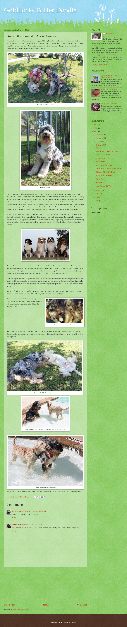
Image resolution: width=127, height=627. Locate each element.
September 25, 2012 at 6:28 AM (35, 511)
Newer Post (9, 605)
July (97, 194)
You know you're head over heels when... (108, 168)
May (97, 201)
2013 (96, 128)
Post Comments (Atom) (20, 610)
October (98, 141)
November (99, 138)
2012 (96, 132)
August (98, 190)
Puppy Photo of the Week (109, 89)
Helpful (97, 148)
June (97, 197)
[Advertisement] (45, 585)
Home (46, 605)
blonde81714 (17, 497)
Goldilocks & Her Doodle (40, 10)
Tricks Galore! (100, 162)
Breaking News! (100, 158)
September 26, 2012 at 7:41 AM (31, 524)
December (99, 134)
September (99, 145)
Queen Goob (16, 524)
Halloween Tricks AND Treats (105, 172)
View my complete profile (99, 65)
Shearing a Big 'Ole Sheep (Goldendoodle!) (109, 76)
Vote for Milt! (99, 179)
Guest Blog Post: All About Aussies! (107, 151)
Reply (14, 517)
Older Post (82, 605)
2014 (96, 125)
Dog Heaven (99, 182)
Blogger (73, 622)
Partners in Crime (18, 511)
